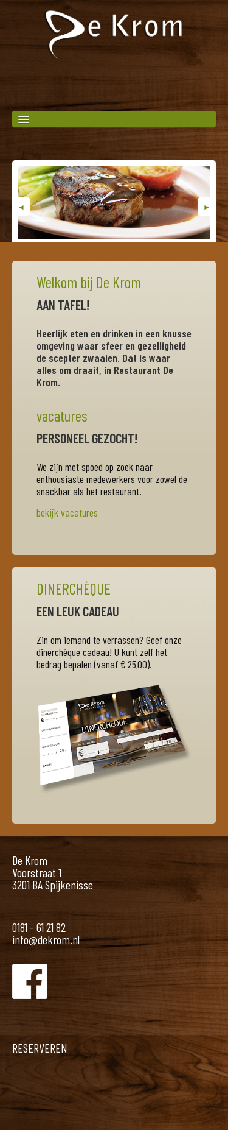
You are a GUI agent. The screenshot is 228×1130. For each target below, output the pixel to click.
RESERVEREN (39, 1047)
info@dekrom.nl (46, 939)
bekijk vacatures (67, 512)
